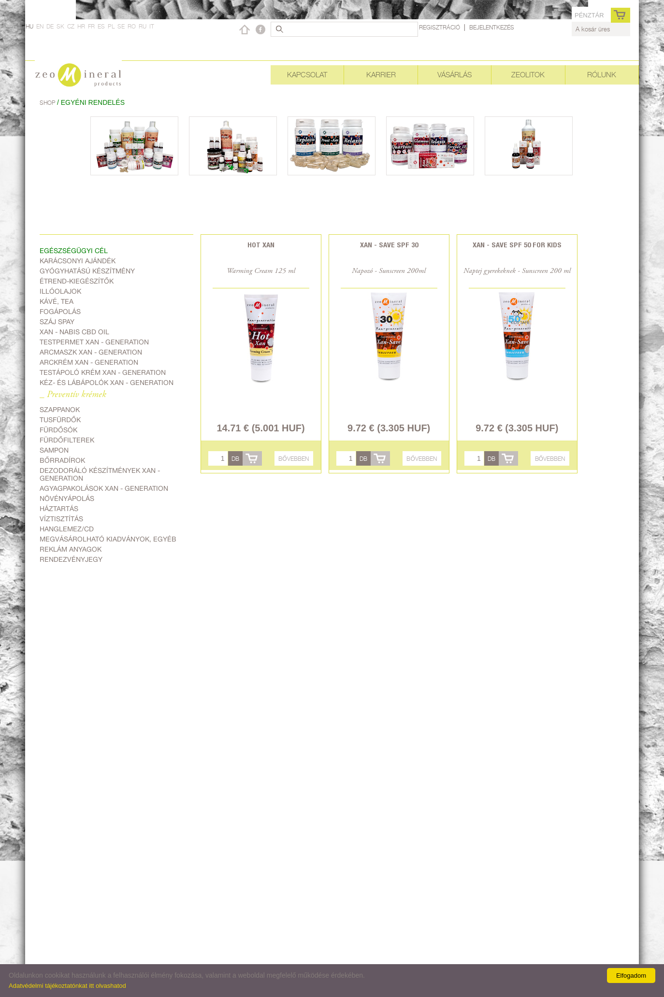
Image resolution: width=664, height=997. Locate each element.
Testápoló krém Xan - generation (103, 372)
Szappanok (60, 409)
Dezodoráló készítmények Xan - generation (100, 474)
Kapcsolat (307, 74)
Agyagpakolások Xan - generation (104, 488)
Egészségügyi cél (74, 251)
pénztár (589, 15)
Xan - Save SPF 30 (389, 245)
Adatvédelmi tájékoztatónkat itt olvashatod (67, 985)
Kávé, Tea (56, 301)
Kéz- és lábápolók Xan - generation (106, 382)
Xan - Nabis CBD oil (74, 332)
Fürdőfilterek (67, 440)
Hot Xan (260, 245)
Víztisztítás (61, 519)
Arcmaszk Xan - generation (91, 352)
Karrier (381, 74)
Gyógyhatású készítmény (87, 271)
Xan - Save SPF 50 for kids (517, 245)
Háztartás (59, 509)
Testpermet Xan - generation (94, 342)
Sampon (54, 450)
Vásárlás (454, 74)
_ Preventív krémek (73, 394)
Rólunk (601, 74)
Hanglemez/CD (67, 529)
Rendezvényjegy (71, 559)
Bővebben (293, 458)
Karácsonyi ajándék (77, 261)
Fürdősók (58, 430)
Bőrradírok (62, 460)
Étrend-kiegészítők (77, 281)
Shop (48, 102)
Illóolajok (60, 291)
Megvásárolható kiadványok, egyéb (108, 539)
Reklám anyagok (70, 549)
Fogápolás (60, 311)
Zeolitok (528, 74)
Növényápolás (67, 498)
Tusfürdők (60, 420)
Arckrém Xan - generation (89, 362)
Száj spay (57, 322)
